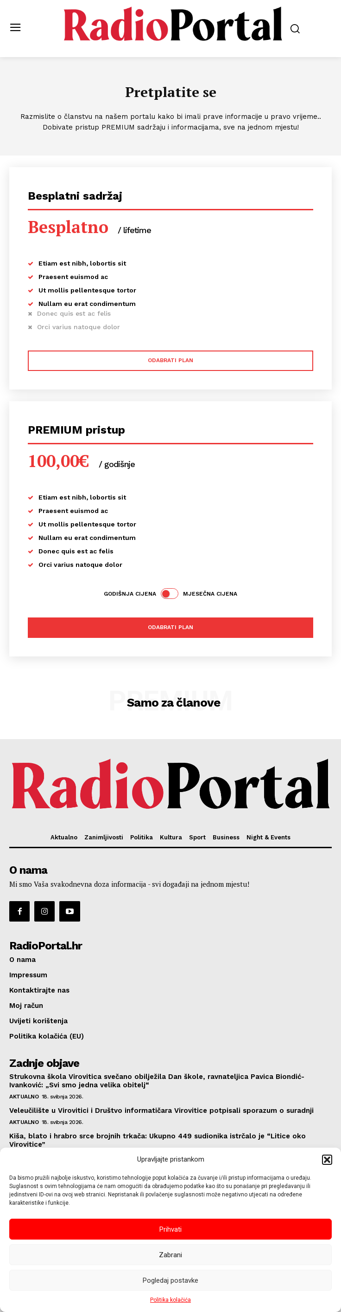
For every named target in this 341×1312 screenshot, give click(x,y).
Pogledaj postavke (170, 1280)
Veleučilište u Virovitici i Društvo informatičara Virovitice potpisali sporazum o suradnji (161, 1110)
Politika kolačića (170, 1300)
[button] (327, 1159)
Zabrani (170, 1255)
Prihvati (170, 1229)
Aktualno (23, 1096)
